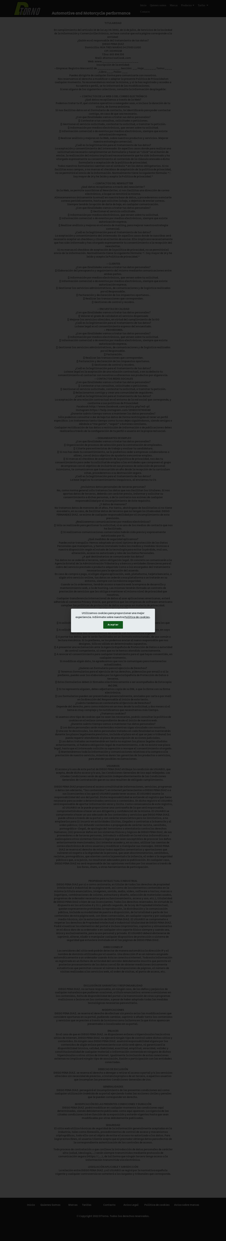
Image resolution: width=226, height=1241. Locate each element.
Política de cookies (137, 617)
